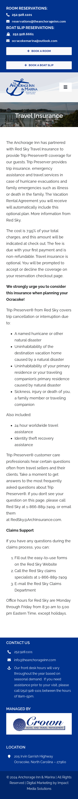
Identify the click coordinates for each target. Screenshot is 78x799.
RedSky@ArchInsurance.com (36, 519)
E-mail (20, 583)
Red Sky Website (42, 564)
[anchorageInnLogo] (22, 80)
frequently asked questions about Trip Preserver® (34, 487)
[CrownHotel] (39, 718)
